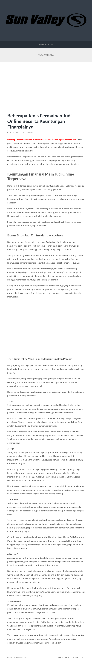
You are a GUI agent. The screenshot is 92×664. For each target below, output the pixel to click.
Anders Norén (72, 658)
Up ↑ (83, 658)
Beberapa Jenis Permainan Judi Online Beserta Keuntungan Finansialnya (39, 121)
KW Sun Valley (21, 658)
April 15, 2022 (13, 132)
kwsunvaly (29, 132)
